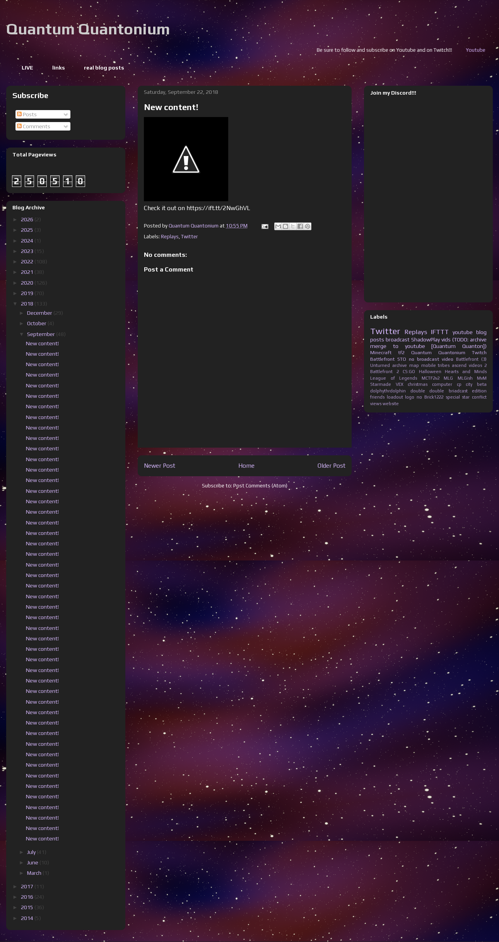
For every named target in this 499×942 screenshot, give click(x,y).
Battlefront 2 (384, 371)
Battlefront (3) (471, 359)
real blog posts (104, 67)
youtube (463, 332)
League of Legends (393, 378)
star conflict (474, 397)
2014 (27, 918)
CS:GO (409, 371)
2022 (27, 261)
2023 (27, 251)
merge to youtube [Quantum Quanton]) (428, 346)
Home (246, 465)
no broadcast (424, 359)
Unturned (380, 365)
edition (479, 391)
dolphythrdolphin (388, 391)
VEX (399, 384)
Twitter (189, 236)
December (40, 313)
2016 (27, 897)
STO (401, 359)
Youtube (487, 50)
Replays (170, 236)
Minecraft (380, 352)
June (33, 862)
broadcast (398, 339)
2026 (27, 219)
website (391, 403)
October (37, 323)
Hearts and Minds (466, 371)
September (41, 334)
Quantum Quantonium (88, 29)
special (453, 397)
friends (377, 397)
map (414, 365)
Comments (33, 126)
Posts (27, 114)
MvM (482, 378)
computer (442, 384)
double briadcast (448, 391)
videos (475, 365)
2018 (27, 303)
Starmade (380, 384)
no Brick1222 (430, 397)
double (417, 391)
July (32, 852)
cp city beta (472, 384)
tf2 (401, 352)
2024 (27, 241)
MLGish (465, 378)
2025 (27, 230)
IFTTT (440, 332)
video (447, 359)
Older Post (331, 465)
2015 (27, 907)
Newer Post (159, 465)
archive (399, 365)
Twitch (479, 352)
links (58, 67)
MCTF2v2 (430, 378)
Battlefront (382, 359)
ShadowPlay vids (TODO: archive (449, 339)
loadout (395, 397)
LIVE (27, 67)
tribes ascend (452, 365)
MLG (448, 378)
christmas (417, 384)
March (35, 873)
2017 (27, 886)
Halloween (430, 371)
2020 (27, 283)
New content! (42, 343)
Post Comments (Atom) (260, 486)
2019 (27, 293)
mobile (428, 365)
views (375, 403)
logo (409, 397)
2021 (27, 272)
